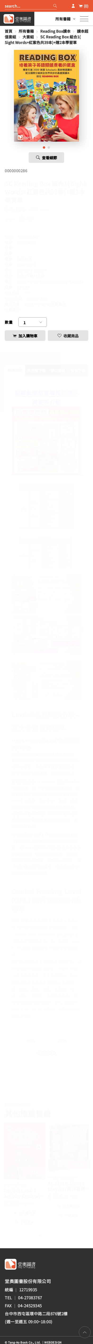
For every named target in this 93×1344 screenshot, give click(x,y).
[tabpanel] (46, 96)
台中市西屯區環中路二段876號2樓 (36, 1313)
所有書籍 (63, 19)
